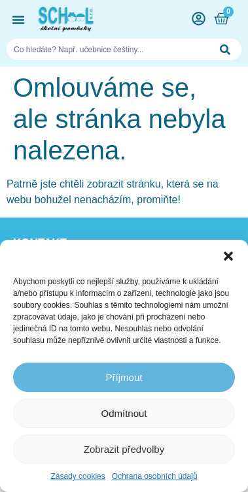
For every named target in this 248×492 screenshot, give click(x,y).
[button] (228, 256)
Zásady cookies (77, 476)
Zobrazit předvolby (124, 449)
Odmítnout (124, 413)
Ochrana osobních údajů (155, 476)
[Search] (225, 49)
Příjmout (124, 377)
